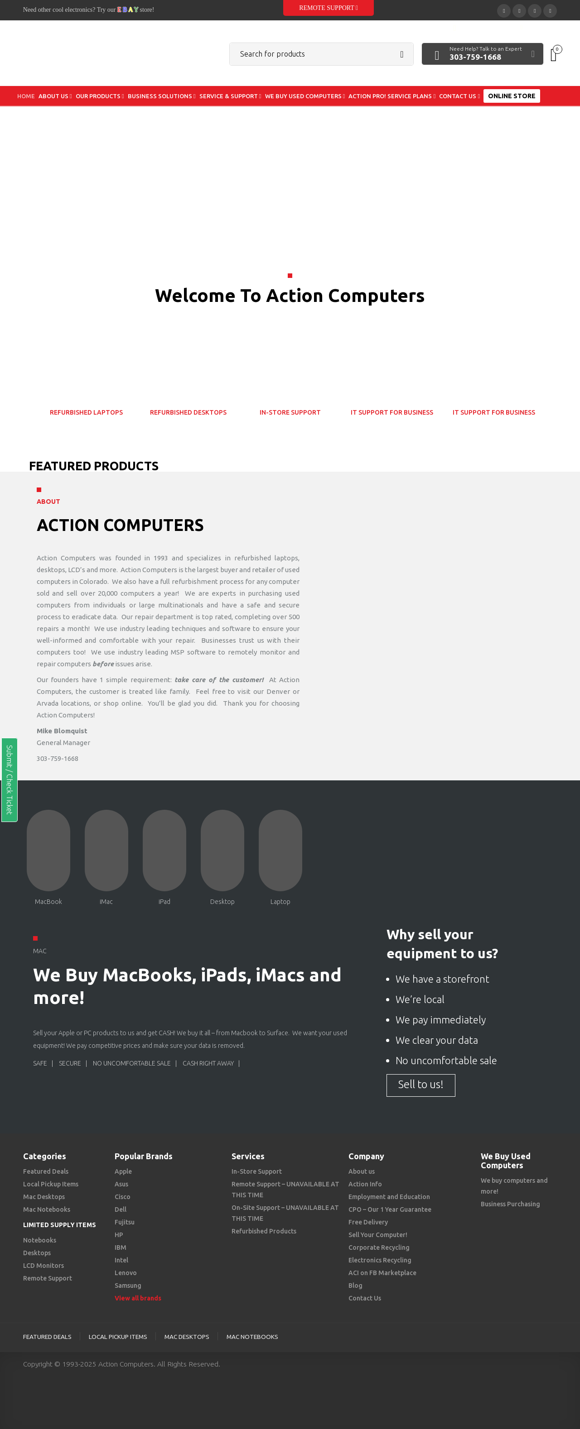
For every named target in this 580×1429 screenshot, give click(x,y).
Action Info (365, 1184)
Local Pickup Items (50, 1184)
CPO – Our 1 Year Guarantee (389, 1209)
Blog (355, 1285)
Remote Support (328, 8)
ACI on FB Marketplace (382, 1272)
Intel (121, 1260)
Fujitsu (125, 1222)
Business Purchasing (510, 1204)
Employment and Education (389, 1196)
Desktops (37, 1253)
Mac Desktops (44, 1196)
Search (402, 54)
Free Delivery (368, 1222)
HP (119, 1234)
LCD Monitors (43, 1265)
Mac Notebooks (46, 1209)
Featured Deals (45, 1171)
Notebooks (39, 1240)
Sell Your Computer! (377, 1234)
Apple (123, 1171)
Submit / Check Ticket (9, 780)
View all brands (138, 1298)
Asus (121, 1184)
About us (361, 1171)
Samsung (128, 1285)
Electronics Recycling (379, 1260)
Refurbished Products (264, 1231)
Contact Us (364, 1298)
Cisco (122, 1196)
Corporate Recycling (379, 1247)
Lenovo (126, 1272)
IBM (120, 1247)
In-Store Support (257, 1171)
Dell (120, 1209)
